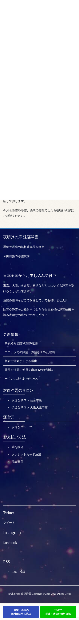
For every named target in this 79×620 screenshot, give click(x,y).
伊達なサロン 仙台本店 (27, 400)
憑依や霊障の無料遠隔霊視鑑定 (23, 247)
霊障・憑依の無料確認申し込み (21, 612)
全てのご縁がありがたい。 (22, 378)
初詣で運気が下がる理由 (21, 361)
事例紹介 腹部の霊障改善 (21, 343)
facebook (10, 543)
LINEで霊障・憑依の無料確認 (58, 612)
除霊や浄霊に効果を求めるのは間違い (30, 369)
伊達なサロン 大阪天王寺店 (30, 407)
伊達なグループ (22, 427)
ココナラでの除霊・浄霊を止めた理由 (30, 352)
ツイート (9, 522)
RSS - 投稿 (18, 571)
